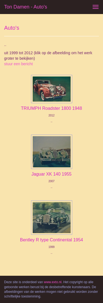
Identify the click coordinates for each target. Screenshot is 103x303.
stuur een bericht (18, 64)
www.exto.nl (53, 282)
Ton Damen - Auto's (25, 7)
